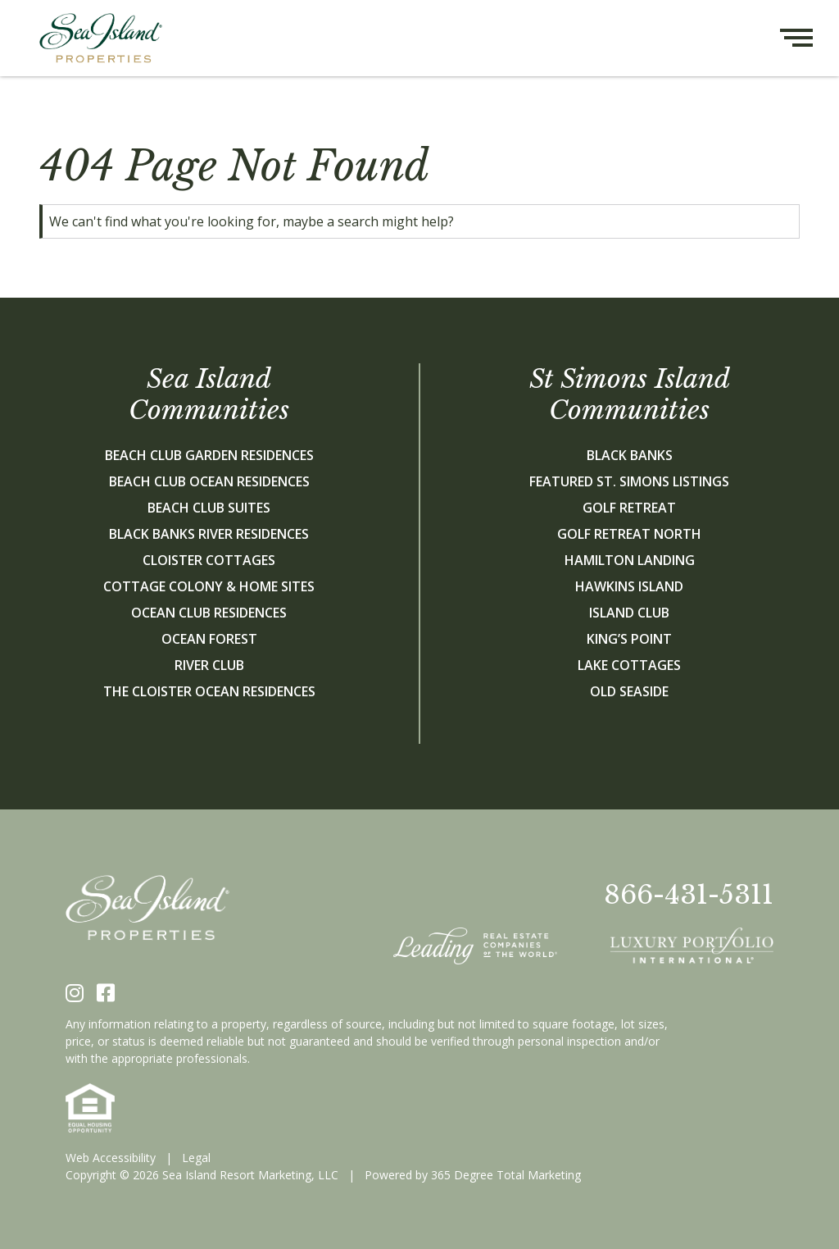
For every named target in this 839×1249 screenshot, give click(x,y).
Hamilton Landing (630, 560)
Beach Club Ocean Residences (209, 481)
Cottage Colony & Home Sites (209, 586)
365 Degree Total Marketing (506, 1175)
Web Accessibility (111, 1157)
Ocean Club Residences (209, 613)
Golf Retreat (629, 508)
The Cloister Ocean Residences (209, 691)
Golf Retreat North (629, 534)
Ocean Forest (209, 639)
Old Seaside (629, 691)
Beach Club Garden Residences (209, 455)
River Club (209, 665)
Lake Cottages (629, 665)
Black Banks (630, 455)
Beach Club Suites (208, 508)
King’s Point (629, 639)
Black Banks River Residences (209, 534)
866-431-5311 (688, 894)
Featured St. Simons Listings (629, 481)
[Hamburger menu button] (809, 38)
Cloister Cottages (209, 560)
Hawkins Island (629, 586)
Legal (196, 1157)
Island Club (629, 613)
